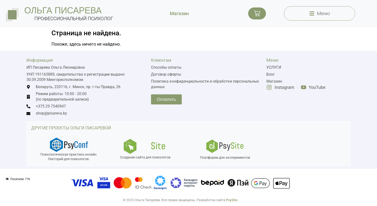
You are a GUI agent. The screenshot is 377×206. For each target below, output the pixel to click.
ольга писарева (63, 10)
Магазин (179, 13)
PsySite (232, 200)
